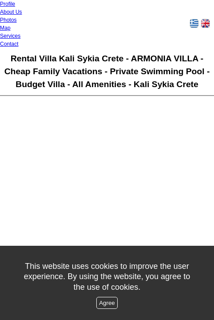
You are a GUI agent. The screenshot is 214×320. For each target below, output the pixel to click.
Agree (107, 303)
